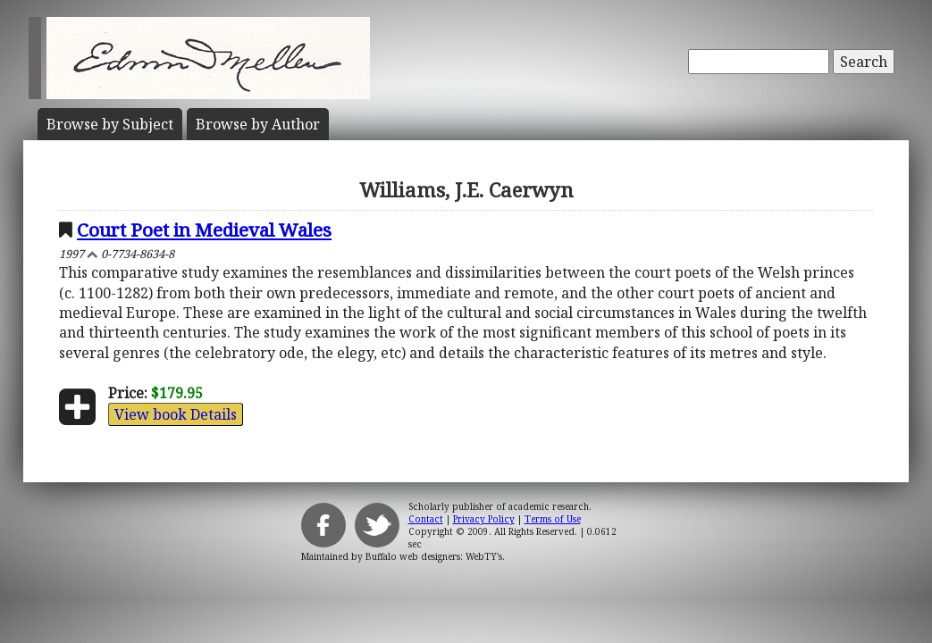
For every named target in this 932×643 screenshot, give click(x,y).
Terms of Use (553, 519)
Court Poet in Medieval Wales (204, 229)
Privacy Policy (484, 519)
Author (258, 124)
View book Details (175, 414)
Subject (109, 124)
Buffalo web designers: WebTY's (433, 556)
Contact (425, 519)
